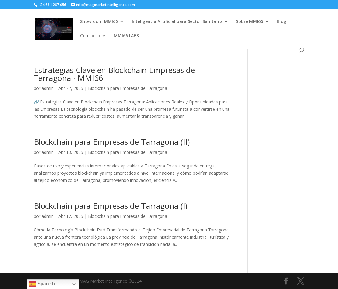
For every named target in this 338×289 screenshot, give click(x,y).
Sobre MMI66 (249, 21)
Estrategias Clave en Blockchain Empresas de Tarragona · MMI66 (114, 74)
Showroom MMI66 (99, 21)
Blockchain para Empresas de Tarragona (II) (112, 141)
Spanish (42, 284)
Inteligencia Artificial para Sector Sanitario (177, 21)
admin (48, 88)
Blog (281, 21)
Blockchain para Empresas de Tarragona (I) (110, 205)
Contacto (90, 35)
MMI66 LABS (126, 35)
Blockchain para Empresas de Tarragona (127, 88)
